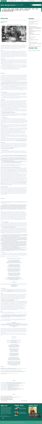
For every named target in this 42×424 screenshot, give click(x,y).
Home (37, 422)
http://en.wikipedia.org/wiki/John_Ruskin (21, 140)
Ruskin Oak (30, 32)
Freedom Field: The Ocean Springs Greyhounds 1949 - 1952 (35, 28)
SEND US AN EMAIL (4, 415)
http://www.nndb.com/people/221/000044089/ (7, 148)
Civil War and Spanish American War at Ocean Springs (11, 10)
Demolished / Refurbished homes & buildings (35, 46)
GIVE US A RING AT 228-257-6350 (6, 416)
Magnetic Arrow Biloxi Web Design (19, 422)
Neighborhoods (31, 38)
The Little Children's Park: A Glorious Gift (34, 34)
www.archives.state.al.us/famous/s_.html (8, 300)
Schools (30, 35)
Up (13, 400)
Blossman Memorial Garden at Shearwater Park (35, 27)
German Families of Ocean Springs (33, 23)
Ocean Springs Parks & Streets (33, 26)
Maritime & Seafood (31, 22)
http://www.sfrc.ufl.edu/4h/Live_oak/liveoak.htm (8, 112)
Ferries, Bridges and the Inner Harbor (34, 39)
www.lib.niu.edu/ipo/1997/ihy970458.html (6, 396)
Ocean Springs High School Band (7, 11)
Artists (29, 25)
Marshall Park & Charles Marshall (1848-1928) (35, 30)
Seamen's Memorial (24, 400)
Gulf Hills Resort (25, 10)
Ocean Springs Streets (4, 400)
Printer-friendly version (4, 21)
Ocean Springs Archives (8, 5)
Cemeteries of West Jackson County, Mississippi (35, 43)
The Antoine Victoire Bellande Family (33, 21)
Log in (40, 422)
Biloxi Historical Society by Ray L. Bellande (34, 50)
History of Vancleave (22, 408)
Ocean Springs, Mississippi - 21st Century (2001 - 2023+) (35, 415)
